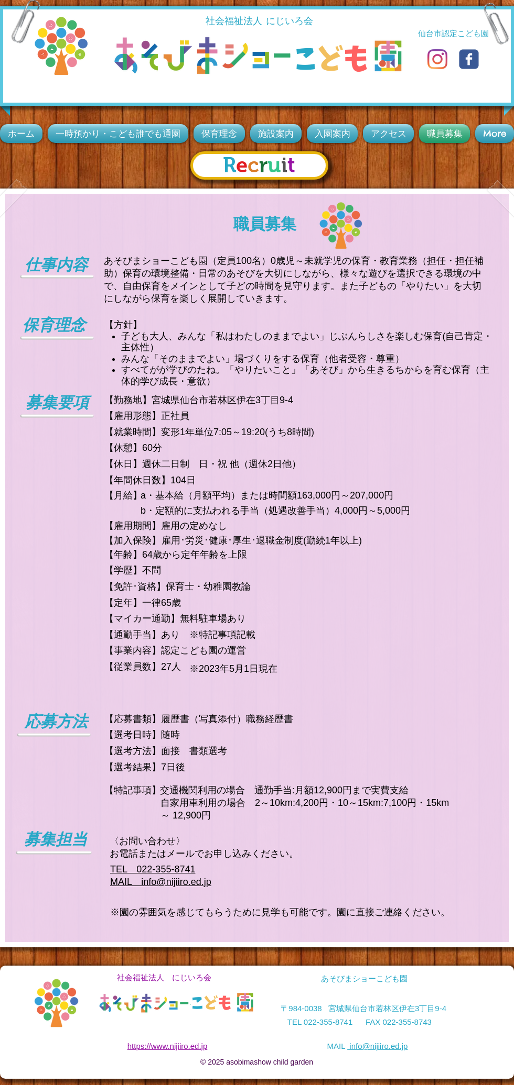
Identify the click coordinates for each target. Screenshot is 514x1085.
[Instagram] (437, 59)
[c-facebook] (469, 59)
